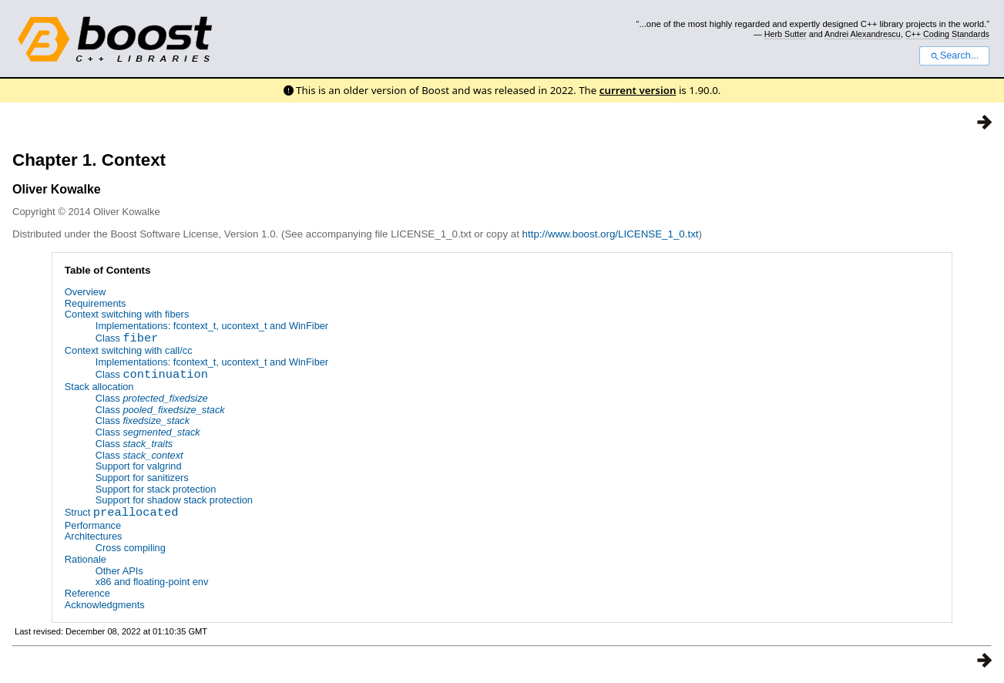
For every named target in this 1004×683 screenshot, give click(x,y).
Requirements (95, 303)
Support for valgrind (139, 466)
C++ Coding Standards (947, 34)
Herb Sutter (785, 34)
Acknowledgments (105, 605)
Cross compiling (131, 547)
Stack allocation (99, 386)
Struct (122, 514)
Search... (954, 55)
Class (127, 339)
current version (638, 90)
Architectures (94, 537)
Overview (85, 292)
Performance (93, 525)
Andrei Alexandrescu (862, 34)
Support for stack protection (156, 489)
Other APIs (119, 571)
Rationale (85, 559)
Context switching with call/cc (129, 350)
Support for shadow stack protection (174, 500)
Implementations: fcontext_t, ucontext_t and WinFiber (212, 325)
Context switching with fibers (127, 314)
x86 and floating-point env (152, 581)
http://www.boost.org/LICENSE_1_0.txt (610, 234)
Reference (87, 593)
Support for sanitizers (142, 477)
